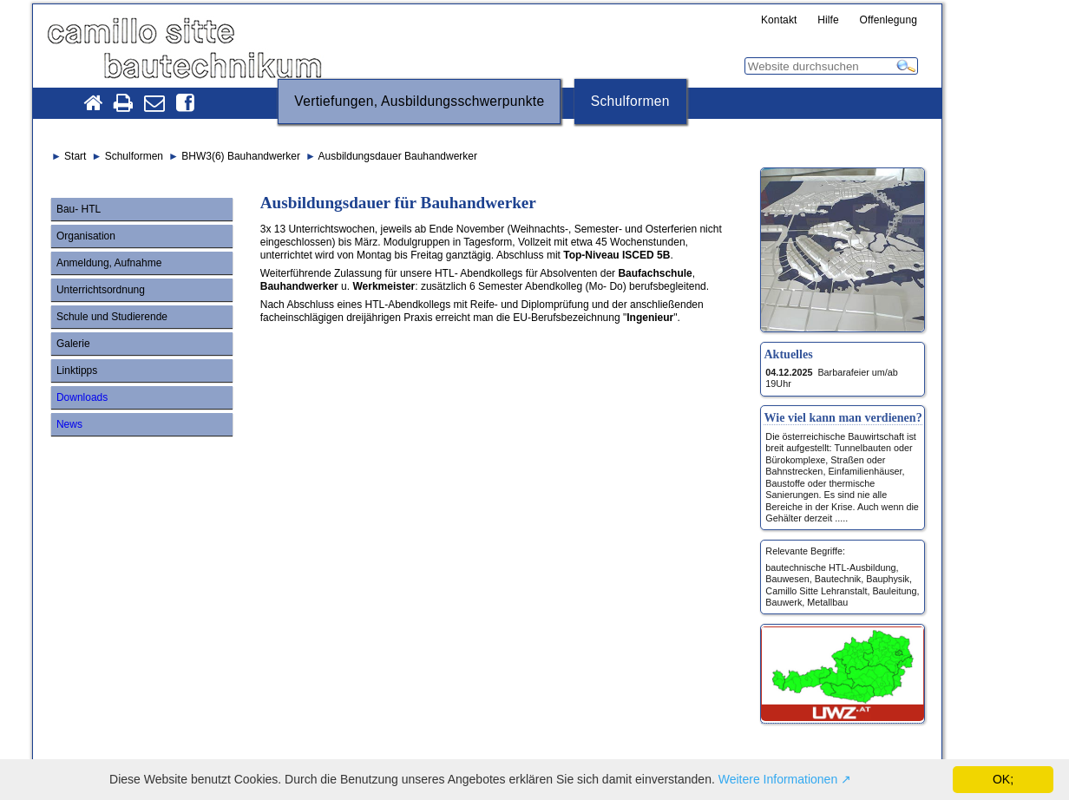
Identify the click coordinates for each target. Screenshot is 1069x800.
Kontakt (779, 21)
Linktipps (76, 370)
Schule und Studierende (111, 317)
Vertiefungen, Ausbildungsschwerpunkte (419, 101)
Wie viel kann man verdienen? (842, 417)
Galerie (73, 344)
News (69, 424)
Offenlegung (889, 21)
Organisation (85, 236)
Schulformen (630, 101)
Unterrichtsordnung (100, 290)
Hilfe (828, 21)
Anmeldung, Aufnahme (108, 263)
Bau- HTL (78, 209)
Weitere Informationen (777, 779)
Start (75, 156)
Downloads (82, 397)
